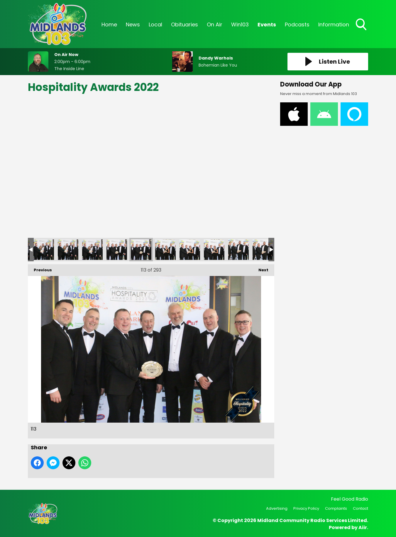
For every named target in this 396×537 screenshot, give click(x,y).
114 (165, 249)
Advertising (276, 508)
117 (238, 249)
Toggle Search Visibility (361, 24)
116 (214, 249)
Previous (40, 268)
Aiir (362, 527)
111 (92, 249)
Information (333, 24)
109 (43, 249)
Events (267, 24)
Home (109, 24)
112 (116, 249)
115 (190, 249)
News (133, 24)
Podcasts (297, 24)
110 (68, 249)
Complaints (336, 508)
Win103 (240, 24)
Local (155, 24)
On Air (214, 24)
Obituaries (184, 24)
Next (260, 268)
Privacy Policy (306, 508)
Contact (360, 508)
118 (263, 249)
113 (141, 249)
